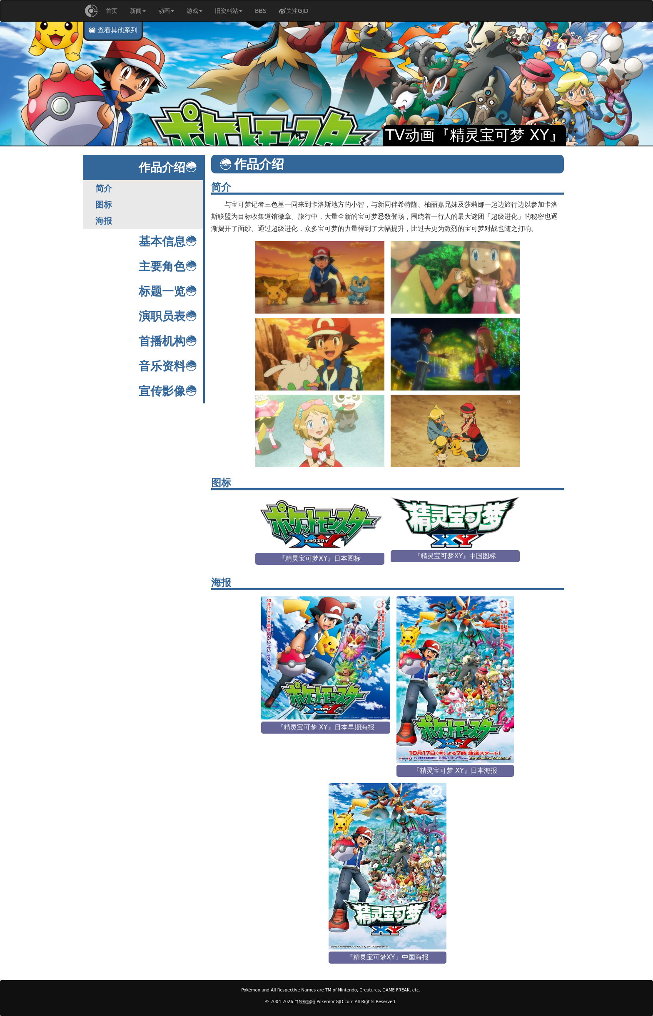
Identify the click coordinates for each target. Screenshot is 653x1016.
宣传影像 (168, 391)
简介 (103, 188)
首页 (111, 10)
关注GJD (294, 10)
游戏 (194, 10)
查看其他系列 (113, 30)
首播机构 (168, 341)
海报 (103, 221)
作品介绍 (168, 167)
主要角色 (168, 266)
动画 (166, 10)
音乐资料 (168, 366)
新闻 (138, 10)
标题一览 (168, 291)
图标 (103, 205)
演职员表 (168, 316)
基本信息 (168, 241)
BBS (261, 10)
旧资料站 (228, 10)
